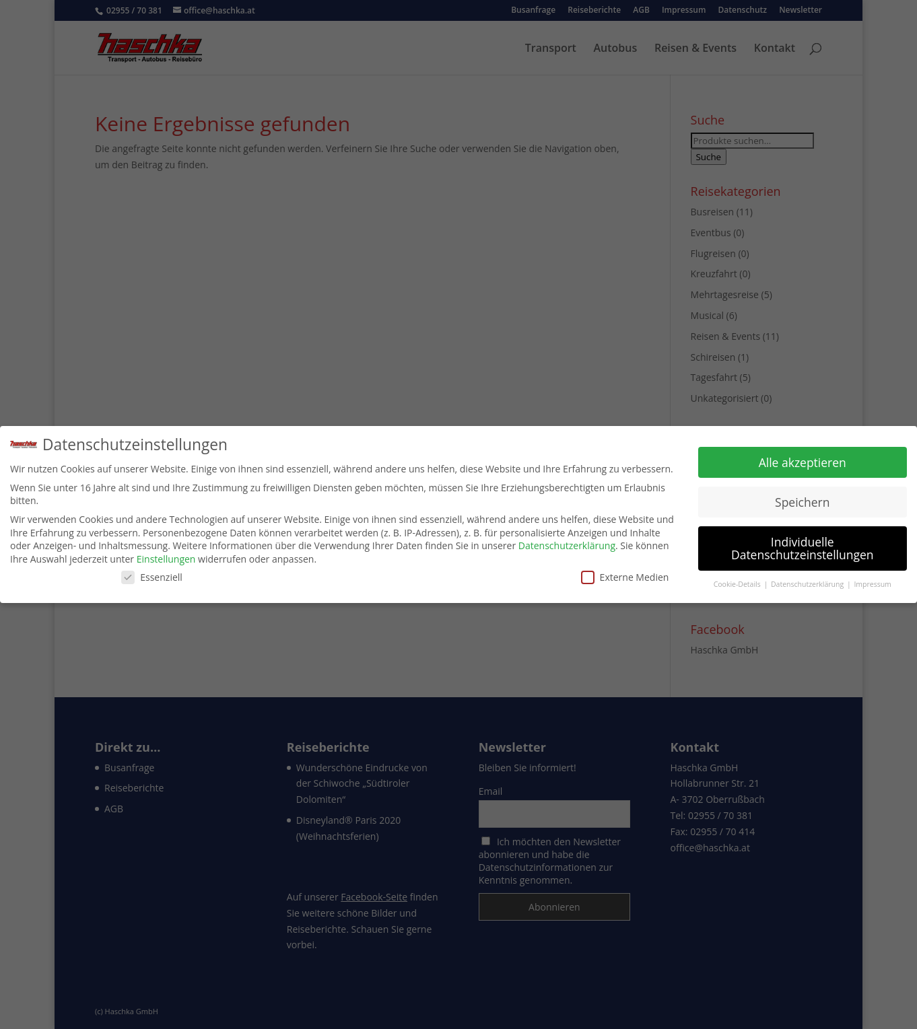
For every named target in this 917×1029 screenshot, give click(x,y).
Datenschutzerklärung (566, 545)
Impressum (872, 584)
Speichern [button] (802, 501)
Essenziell (151, 576)
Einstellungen (166, 559)
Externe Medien (625, 576)
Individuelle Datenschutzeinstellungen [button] (802, 548)
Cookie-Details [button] (738, 584)
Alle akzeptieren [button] (802, 462)
